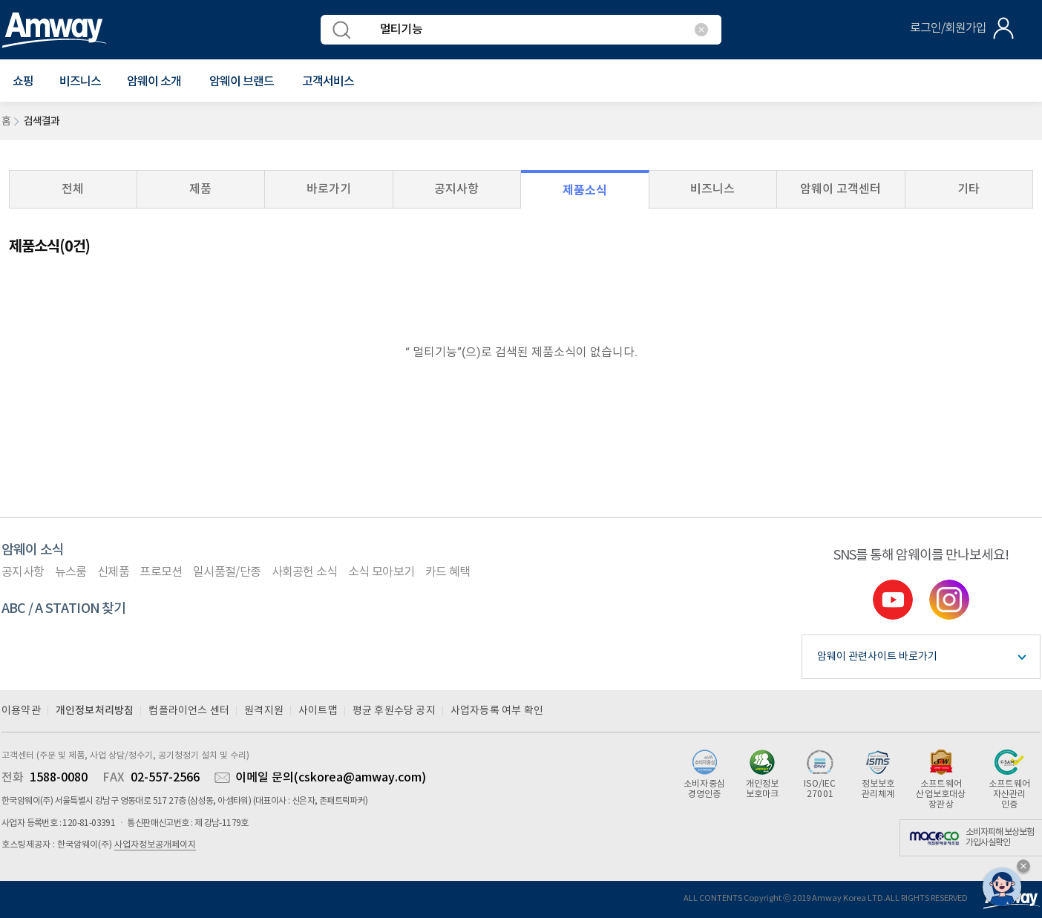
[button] (23, 81)
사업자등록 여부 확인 (496, 711)
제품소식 (585, 190)
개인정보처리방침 (95, 710)
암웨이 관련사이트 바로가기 (877, 657)
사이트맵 (318, 711)
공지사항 (456, 189)
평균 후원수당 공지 (394, 711)
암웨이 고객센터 (840, 189)
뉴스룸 (71, 572)
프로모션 (161, 572)
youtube (893, 600)
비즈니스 (80, 81)
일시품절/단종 (226, 572)
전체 (73, 189)
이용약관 (21, 711)
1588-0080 (59, 777)
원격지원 (264, 711)
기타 (968, 189)
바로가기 (329, 189)
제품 (200, 189)
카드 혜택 (448, 572)
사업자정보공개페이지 (155, 845)
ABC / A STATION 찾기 (63, 609)
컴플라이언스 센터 (188, 711)
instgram (949, 600)
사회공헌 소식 (305, 572)
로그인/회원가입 (948, 28)
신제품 (113, 572)
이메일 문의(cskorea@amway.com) (330, 777)
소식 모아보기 (381, 572)
